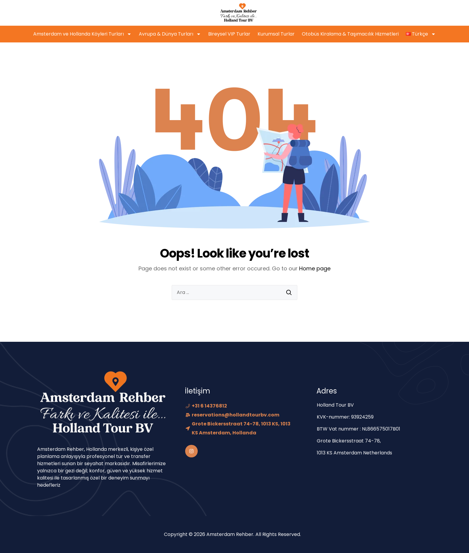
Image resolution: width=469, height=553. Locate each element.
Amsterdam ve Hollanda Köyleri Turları (82, 34)
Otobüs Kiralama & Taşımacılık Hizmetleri (350, 33)
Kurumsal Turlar (276, 33)
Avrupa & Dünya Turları (170, 34)
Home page (315, 268)
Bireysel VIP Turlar (229, 33)
